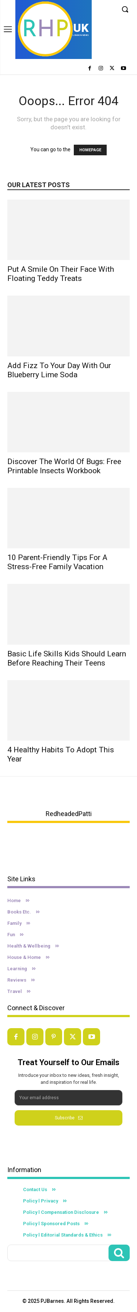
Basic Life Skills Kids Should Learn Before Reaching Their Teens (66, 658)
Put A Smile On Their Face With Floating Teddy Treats (60, 274)
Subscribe (69, 1117)
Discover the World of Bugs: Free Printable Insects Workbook (64, 466)
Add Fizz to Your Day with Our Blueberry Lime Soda (59, 370)
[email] (68, 1097)
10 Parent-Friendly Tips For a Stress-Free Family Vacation (57, 562)
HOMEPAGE (90, 150)
